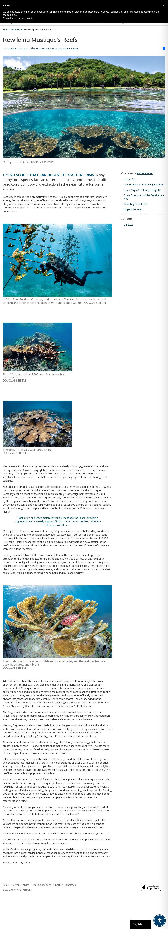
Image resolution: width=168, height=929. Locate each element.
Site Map (15, 884)
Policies (25, 884)
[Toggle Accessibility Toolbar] (159, 920)
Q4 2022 (128, 224)
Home (6, 884)
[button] (163, 5)
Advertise (58, 884)
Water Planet (145, 173)
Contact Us (70, 884)
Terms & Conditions (41, 884)
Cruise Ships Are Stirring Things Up (142, 190)
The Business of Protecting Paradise (144, 184)
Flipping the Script (133, 209)
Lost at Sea (130, 179)
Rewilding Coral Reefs (136, 204)
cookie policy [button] (9, 15)
